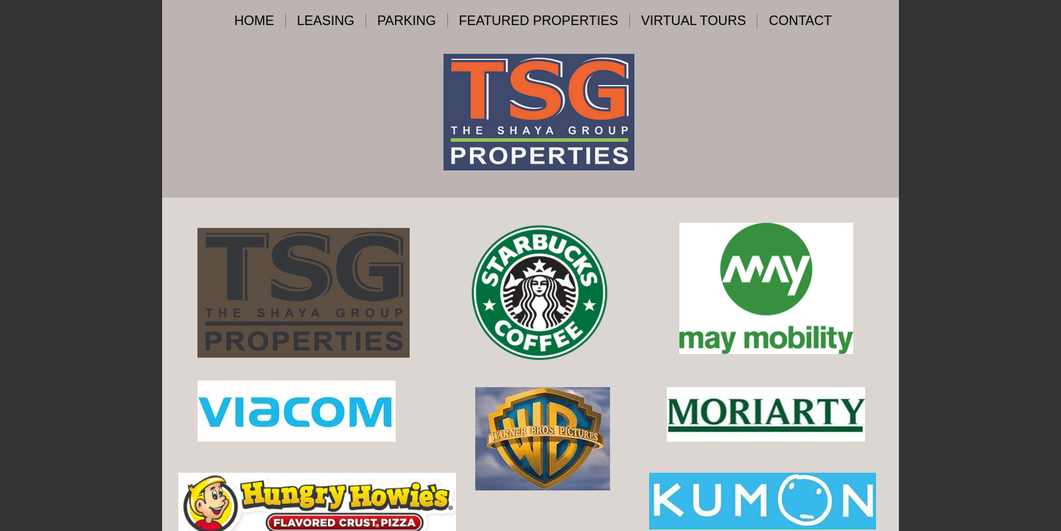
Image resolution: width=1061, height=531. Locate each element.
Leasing (325, 20)
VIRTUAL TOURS (693, 20)
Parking (406, 20)
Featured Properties (538, 20)
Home (254, 20)
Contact (800, 20)
